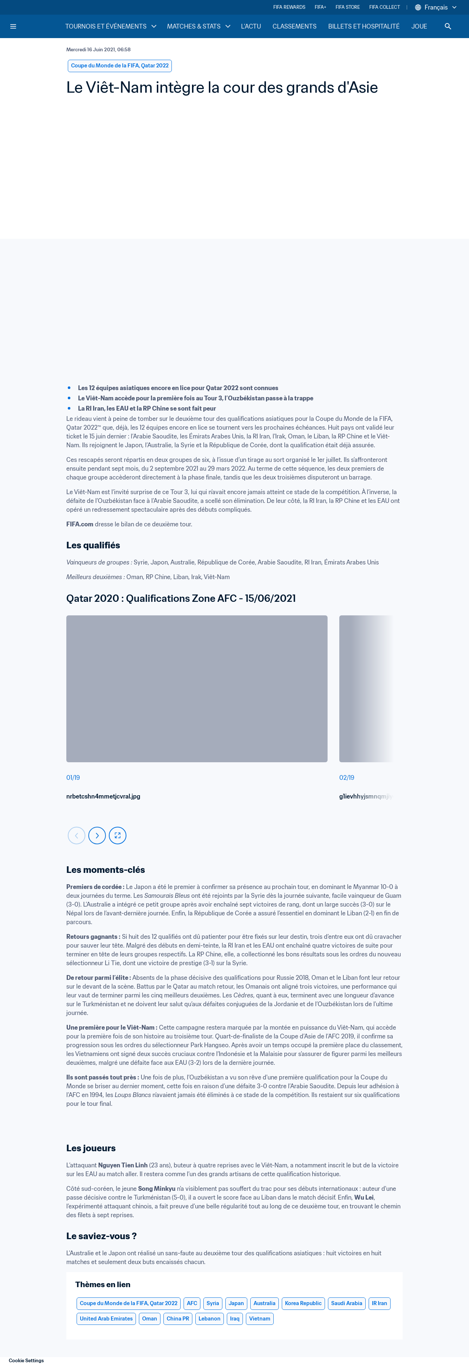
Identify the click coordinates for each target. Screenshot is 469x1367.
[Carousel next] (97, 835)
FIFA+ (320, 7)
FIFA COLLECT (384, 7)
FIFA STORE (348, 7)
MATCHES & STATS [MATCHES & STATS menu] (199, 26)
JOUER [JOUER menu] (427, 26)
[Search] (448, 26)
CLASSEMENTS (295, 26)
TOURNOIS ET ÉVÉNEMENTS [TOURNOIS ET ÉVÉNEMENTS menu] (111, 26)
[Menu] (13, 26)
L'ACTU (251, 26)
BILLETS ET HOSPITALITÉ (364, 26)
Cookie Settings (26, 1360)
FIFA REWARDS (289, 7)
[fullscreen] (117, 835)
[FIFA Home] (37, 26)
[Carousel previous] (76, 835)
